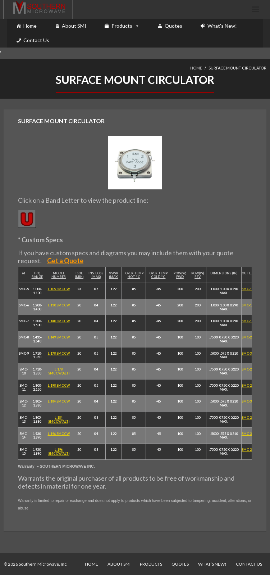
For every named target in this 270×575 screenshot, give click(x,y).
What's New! (222, 26)
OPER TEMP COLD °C (158, 275)
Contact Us (36, 40)
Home (30, 26)
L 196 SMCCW (59, 434)
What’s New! (212, 564)
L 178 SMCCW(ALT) (58, 371)
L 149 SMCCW (59, 337)
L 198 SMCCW (59, 385)
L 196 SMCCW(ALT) (58, 451)
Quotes (173, 26)
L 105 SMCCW (59, 289)
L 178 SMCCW (59, 353)
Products (121, 26)
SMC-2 (247, 337)
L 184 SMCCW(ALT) (58, 419)
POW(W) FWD (180, 275)
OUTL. (247, 273)
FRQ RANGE (37, 275)
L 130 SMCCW (59, 305)
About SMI (74, 26)
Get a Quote (65, 261)
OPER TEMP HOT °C (133, 275)
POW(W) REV (197, 275)
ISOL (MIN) (79, 275)
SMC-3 (247, 353)
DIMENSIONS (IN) (223, 273)
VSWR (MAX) (113, 275)
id (23, 273)
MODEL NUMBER (58, 275)
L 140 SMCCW (59, 321)
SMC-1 (247, 289)
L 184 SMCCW (59, 401)
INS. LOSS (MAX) (95, 275)
